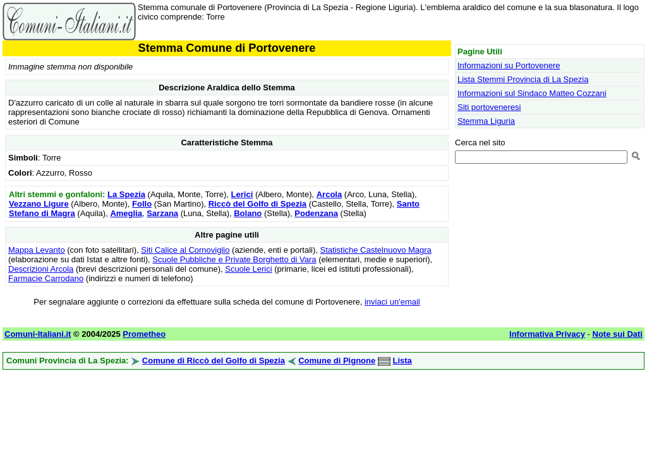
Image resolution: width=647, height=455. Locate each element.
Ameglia (126, 213)
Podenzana (316, 213)
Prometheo (144, 334)
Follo (142, 204)
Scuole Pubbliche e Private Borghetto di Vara (234, 259)
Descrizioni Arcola (40, 269)
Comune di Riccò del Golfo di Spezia (213, 360)
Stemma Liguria (486, 121)
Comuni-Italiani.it (37, 334)
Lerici (242, 194)
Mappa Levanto (36, 250)
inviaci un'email (392, 301)
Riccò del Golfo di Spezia (257, 204)
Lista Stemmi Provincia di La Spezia (522, 79)
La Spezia (126, 194)
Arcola (329, 194)
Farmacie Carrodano (45, 278)
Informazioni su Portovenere (508, 65)
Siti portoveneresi (489, 107)
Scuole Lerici (248, 269)
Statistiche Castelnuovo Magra (376, 250)
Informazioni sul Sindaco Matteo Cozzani (532, 93)
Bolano (248, 213)
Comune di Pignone (336, 360)
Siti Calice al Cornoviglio (185, 250)
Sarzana (162, 213)
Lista (401, 360)
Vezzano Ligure (39, 204)
